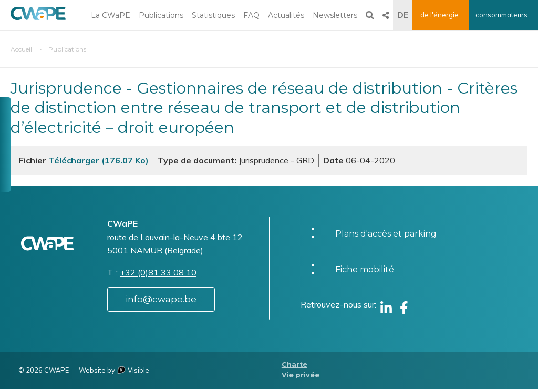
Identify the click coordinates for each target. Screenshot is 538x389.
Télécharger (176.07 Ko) (98, 160)
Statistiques (213, 15)
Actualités (286, 15)
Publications (161, 15)
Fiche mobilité (364, 269)
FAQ (251, 15)
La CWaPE (110, 15)
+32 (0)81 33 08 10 (158, 272)
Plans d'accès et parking (386, 234)
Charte (294, 364)
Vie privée (300, 375)
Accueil (21, 49)
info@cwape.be (161, 299)
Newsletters (335, 15)
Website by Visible (114, 370)
